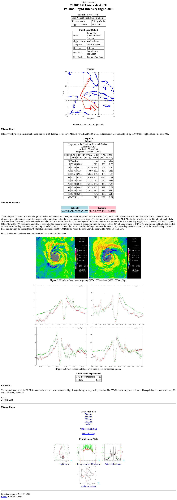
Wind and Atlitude (113, 463)
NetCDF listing (88, 433)
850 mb (88, 416)
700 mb (88, 414)
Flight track (64, 463)
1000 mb (88, 421)
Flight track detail (88, 485)
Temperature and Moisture (88, 463)
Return (4, 496)
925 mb (88, 419)
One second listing (88, 429)
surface (88, 424)
